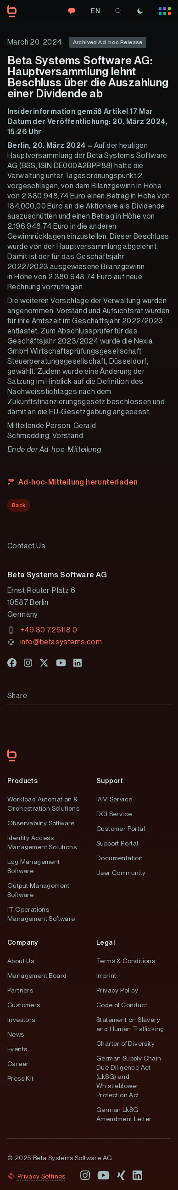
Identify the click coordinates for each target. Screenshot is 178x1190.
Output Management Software (38, 890)
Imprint (106, 975)
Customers (23, 1005)
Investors (21, 1019)
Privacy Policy (117, 990)
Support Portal (117, 843)
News (15, 1034)
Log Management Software (33, 866)
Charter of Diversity (125, 1043)
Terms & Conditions (125, 960)
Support (109, 780)
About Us (20, 960)
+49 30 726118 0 (48, 630)
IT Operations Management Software (41, 914)
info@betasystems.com (61, 641)
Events (17, 1049)
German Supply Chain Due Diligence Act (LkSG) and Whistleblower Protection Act (128, 1077)
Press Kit (20, 1078)
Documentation (119, 858)
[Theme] (139, 11)
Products (22, 780)
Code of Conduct (121, 1005)
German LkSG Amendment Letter (123, 1114)
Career (17, 1063)
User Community (121, 872)
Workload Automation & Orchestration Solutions (43, 803)
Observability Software (41, 823)
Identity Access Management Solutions (42, 842)
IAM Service (114, 799)
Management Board (37, 975)
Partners (20, 990)
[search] (118, 11)
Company (22, 942)
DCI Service (114, 814)
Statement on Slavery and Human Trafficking (130, 1024)
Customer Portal (120, 828)
